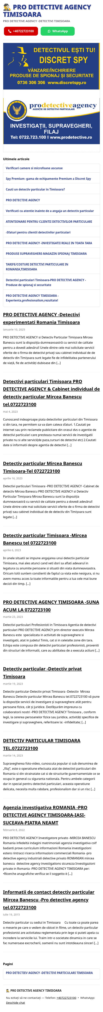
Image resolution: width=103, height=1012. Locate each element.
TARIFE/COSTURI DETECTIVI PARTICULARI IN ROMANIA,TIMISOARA (37, 266)
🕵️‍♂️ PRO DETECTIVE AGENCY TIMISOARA (47, 10)
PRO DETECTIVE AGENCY (23, 200)
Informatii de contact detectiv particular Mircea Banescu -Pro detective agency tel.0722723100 (48, 899)
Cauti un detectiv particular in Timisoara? (35, 189)
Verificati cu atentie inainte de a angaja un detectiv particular (50, 211)
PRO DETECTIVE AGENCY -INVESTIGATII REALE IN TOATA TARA (49, 243)
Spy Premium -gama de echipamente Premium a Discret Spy (48, 179)
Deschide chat (15, 1002)
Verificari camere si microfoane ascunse (34, 168)
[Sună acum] (21, 31)
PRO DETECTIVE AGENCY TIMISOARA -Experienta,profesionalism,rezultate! (32, 298)
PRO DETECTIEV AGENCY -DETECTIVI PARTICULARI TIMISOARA (49, 973)
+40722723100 (66, 998)
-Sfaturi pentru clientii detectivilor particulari (38, 232)
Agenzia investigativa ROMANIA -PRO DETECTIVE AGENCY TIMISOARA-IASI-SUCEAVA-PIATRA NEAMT (45, 815)
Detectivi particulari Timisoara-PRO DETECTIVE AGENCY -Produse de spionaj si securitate (46, 282)
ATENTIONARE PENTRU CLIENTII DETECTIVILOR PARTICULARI (49, 221)
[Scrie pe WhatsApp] (58, 31)
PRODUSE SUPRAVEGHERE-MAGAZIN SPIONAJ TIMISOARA (46, 253)
